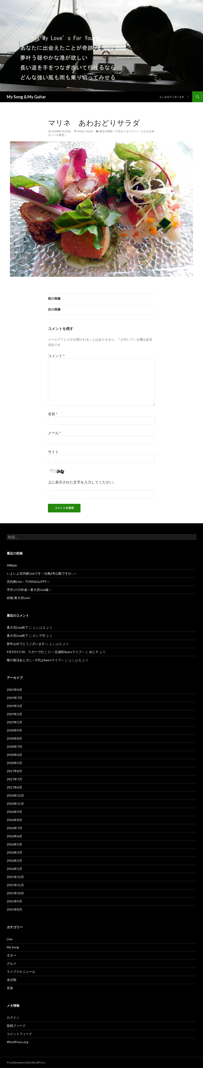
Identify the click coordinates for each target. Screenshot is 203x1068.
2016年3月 (14, 852)
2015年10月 (15, 893)
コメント (56, 355)
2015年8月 (14, 909)
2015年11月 (15, 885)
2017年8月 (14, 771)
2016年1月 (14, 869)
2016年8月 (14, 820)
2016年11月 (15, 803)
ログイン (13, 1017)
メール (54, 433)
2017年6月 (14, 787)
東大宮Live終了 (17, 627)
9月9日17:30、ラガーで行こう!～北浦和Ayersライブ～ (46, 652)
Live (9, 939)
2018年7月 (14, 746)
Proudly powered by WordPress (26, 1062)
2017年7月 (14, 779)
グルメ (11, 963)
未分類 (11, 980)
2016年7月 (14, 828)
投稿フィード (16, 1026)
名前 (52, 414)
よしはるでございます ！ (174, 96)
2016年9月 (14, 812)
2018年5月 (14, 763)
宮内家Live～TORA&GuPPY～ (28, 581)
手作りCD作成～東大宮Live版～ (29, 590)
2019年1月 (14, 722)
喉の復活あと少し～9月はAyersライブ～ (35, 660)
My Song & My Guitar (26, 96)
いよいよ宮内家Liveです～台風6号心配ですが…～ (42, 573)
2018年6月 (14, 755)
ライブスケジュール (21, 971)
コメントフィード (19, 1034)
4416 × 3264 (85, 131)
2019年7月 (14, 698)
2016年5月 (14, 844)
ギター (11, 955)
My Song (13, 947)
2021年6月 (14, 689)
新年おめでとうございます (26, 644)
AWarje (12, 565)
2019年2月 (14, 714)
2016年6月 (14, 836)
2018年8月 (14, 738)
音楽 (10, 988)
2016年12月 (15, 795)
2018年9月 (14, 730)
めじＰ (94, 652)
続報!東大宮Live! (19, 598)
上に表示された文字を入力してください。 (82, 482)
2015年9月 (14, 901)
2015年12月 (15, 877)
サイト (53, 452)
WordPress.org (17, 1042)
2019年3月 (14, 706)
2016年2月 (14, 860)
